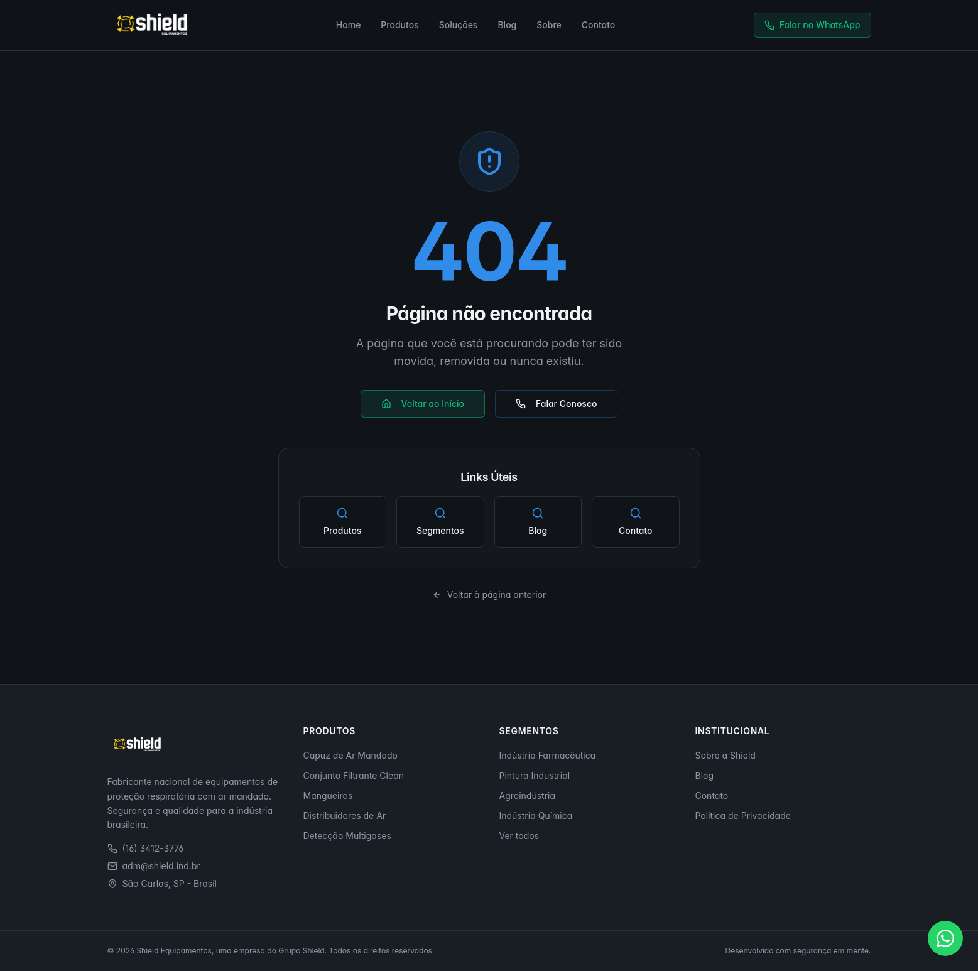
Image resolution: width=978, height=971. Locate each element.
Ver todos (519, 835)
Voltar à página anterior (489, 594)
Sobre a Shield (725, 755)
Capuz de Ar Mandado (350, 755)
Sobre (549, 24)
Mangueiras (328, 795)
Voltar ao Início (422, 403)
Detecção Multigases (347, 835)
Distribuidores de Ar (344, 815)
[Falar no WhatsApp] (945, 938)
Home (348, 24)
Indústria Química (536, 815)
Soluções (458, 24)
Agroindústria (527, 795)
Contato (599, 24)
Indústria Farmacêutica (547, 755)
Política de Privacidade (743, 815)
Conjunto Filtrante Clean (354, 775)
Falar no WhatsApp (812, 24)
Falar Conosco (556, 403)
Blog (506, 24)
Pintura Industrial (534, 775)
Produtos (399, 24)
